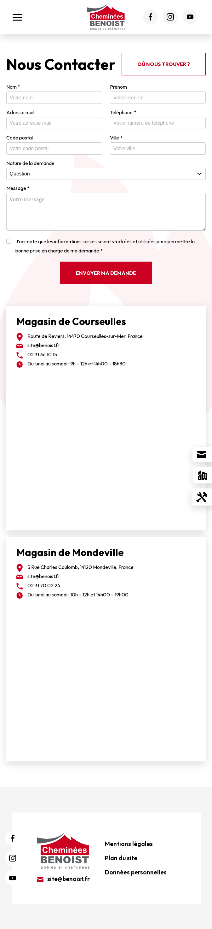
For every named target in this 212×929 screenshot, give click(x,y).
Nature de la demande (30, 163)
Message (18, 188)
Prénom (118, 87)
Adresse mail (20, 112)
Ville (116, 137)
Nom (13, 87)
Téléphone (123, 112)
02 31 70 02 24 (43, 585)
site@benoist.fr (43, 345)
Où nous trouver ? (163, 64)
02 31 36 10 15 (42, 354)
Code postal (19, 137)
